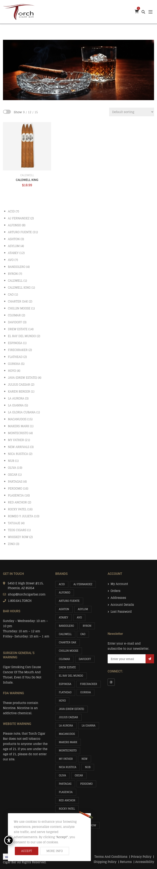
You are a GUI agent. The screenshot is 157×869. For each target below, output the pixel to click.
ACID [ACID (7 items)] (62, 584)
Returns (126, 861)
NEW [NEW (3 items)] (84, 759)
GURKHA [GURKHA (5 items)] (85, 692)
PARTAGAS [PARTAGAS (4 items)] (65, 784)
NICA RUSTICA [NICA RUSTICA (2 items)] (67, 767)
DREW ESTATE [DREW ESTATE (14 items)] (67, 667)
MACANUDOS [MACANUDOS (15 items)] (67, 734)
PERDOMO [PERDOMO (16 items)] (86, 784)
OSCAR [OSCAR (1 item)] (79, 775)
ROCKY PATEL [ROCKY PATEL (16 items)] (67, 808)
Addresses (118, 597)
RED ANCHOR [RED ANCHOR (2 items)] (67, 800)
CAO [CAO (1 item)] (82, 634)
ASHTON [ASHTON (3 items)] (64, 609)
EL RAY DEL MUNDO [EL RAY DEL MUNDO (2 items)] (71, 675)
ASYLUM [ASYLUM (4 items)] (83, 609)
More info (54, 851)
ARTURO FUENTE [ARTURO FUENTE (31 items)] (69, 601)
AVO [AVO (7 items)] (79, 617)
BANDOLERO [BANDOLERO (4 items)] (66, 626)
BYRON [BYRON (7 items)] (87, 626)
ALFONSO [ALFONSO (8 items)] (64, 592)
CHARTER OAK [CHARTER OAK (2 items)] (67, 642)
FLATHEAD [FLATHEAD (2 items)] (65, 692)
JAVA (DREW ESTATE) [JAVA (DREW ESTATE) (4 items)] (71, 709)
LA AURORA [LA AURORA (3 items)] (66, 725)
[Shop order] (131, 112)
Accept (26, 851)
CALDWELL (27, 175)
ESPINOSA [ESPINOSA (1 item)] (65, 684)
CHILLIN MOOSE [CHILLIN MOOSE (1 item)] (68, 650)
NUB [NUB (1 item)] (87, 767)
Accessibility (144, 861)
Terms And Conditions (110, 856)
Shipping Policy (105, 861)
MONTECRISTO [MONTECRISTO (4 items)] (68, 750)
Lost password (121, 611)
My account (119, 584)
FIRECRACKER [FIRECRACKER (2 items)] (88, 684)
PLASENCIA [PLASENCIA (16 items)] (66, 792)
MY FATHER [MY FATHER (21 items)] (66, 759)
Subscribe (150, 658)
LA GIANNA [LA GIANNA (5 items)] (88, 725)
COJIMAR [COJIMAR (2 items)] (64, 659)
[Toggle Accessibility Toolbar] (9, 840)
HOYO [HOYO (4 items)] (62, 700)
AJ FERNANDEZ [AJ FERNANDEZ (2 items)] (82, 584)
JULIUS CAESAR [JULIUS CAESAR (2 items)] (68, 717)
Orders (115, 591)
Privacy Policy (141, 856)
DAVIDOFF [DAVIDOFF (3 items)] (85, 659)
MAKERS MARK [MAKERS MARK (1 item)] (68, 742)
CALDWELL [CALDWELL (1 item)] (65, 634)
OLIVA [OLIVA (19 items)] (62, 775)
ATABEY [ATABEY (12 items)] (63, 617)
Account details (122, 604)
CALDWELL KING (27, 180)
